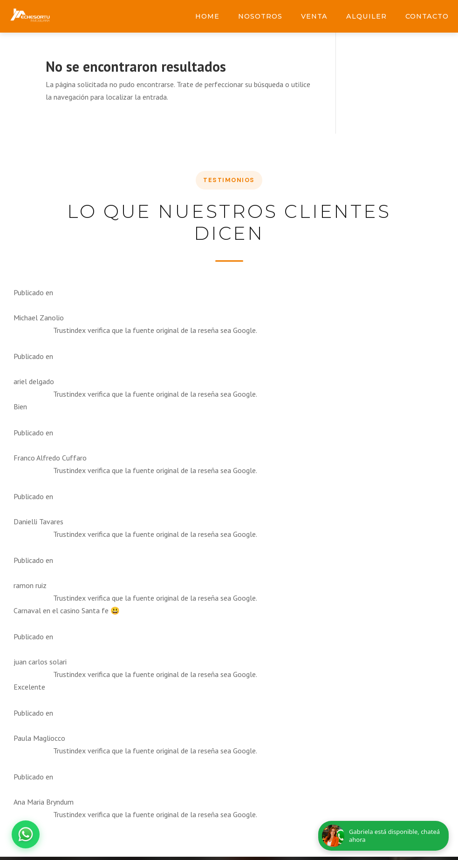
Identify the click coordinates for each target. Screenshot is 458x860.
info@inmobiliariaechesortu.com (373, 461)
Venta (314, 16)
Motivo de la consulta (187, 461)
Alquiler (366, 16)
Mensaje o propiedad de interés (101, 524)
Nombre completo (74, 461)
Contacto (427, 16)
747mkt (283, 722)
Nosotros (260, 16)
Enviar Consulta (136, 621)
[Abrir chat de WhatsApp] (26, 834)
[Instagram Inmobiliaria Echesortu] (317, 524)
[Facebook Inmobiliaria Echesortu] (293, 524)
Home (207, 16)
